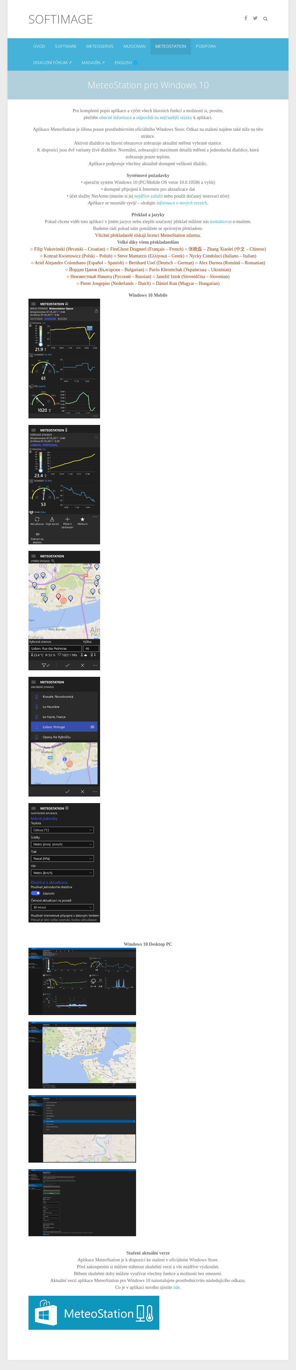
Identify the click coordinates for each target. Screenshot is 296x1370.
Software (66, 46)
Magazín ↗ (93, 62)
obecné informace (115, 117)
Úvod (39, 46)
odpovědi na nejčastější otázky (164, 117)
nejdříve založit (148, 196)
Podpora (206, 46)
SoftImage (60, 19)
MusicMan (135, 46)
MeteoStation (170, 46)
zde (176, 1287)
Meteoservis (100, 46)
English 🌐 (126, 62)
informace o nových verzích (181, 203)
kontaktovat (221, 221)
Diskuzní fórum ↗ (52, 62)
